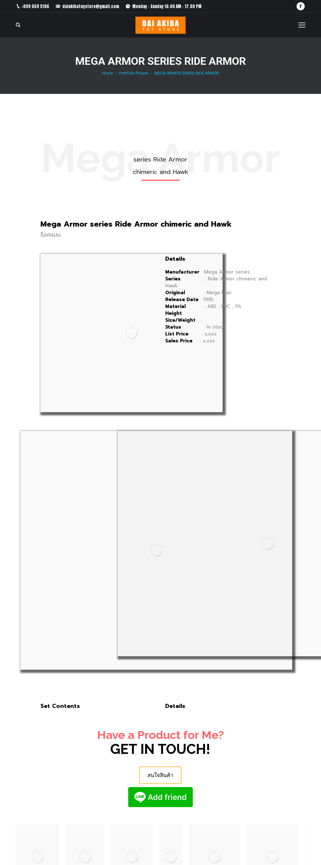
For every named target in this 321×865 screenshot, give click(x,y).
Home (107, 73)
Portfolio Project (133, 73)
